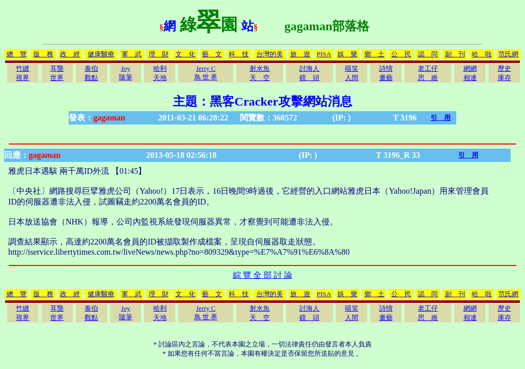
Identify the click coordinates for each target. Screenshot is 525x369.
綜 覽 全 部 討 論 (262, 275)
